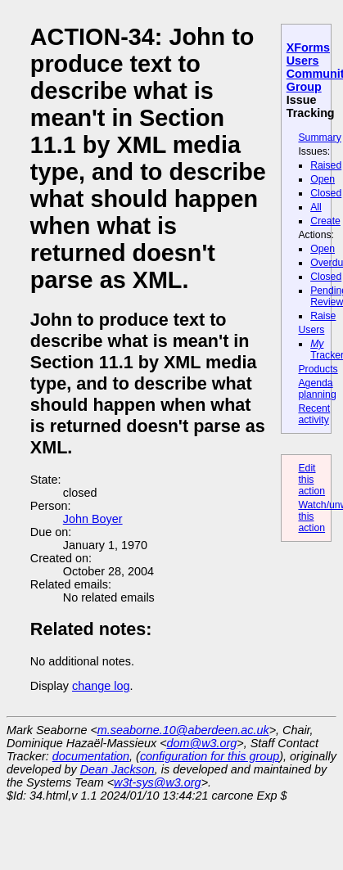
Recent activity (314, 414)
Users (311, 330)
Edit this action (311, 479)
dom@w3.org (202, 743)
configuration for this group (209, 756)
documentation (90, 756)
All (316, 207)
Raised (325, 165)
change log (100, 685)
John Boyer (93, 518)
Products (317, 369)
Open (322, 179)
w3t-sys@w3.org (157, 782)
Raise (323, 316)
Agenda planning (317, 388)
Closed (325, 193)
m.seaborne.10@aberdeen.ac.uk (183, 730)
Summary (319, 137)
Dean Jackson (117, 769)
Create (325, 221)
